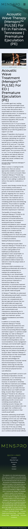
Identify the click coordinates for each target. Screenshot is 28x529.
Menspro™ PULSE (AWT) (13, 67)
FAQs (14, 464)
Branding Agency (15, 527)
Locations (14, 458)
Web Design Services (22, 527)
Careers (14, 466)
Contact (14, 469)
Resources (14, 462)
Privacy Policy (5, 515)
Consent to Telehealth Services (10, 511)
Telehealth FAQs (14, 515)
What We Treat (14, 460)
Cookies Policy (21, 513)
